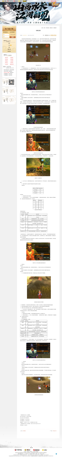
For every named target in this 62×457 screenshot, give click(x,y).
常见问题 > (48, 27)
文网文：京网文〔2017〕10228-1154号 (38, 453)
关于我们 (25, 451)
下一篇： (53, 430)
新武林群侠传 (25, 35)
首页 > (45, 27)
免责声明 (28, 451)
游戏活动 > (51, 27)
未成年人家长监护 (35, 451)
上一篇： (23, 430)
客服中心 (31, 451)
